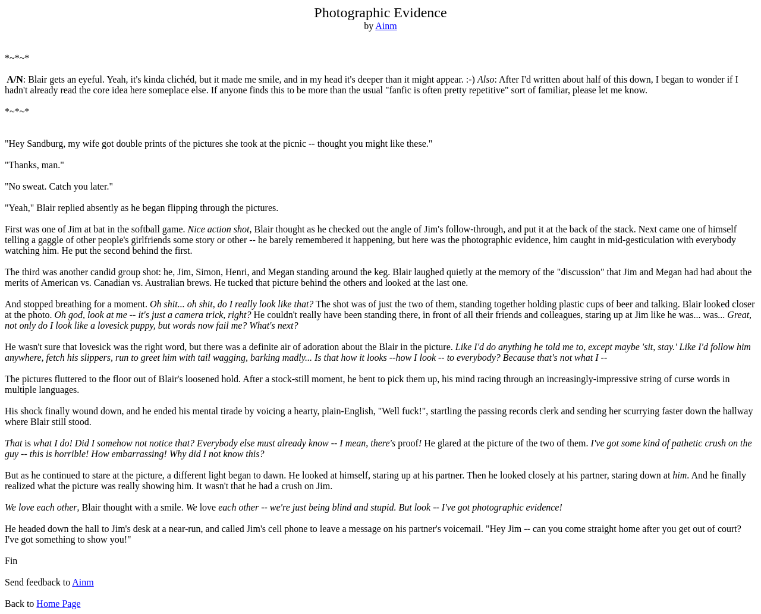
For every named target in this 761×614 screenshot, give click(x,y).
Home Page (58, 604)
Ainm (386, 26)
